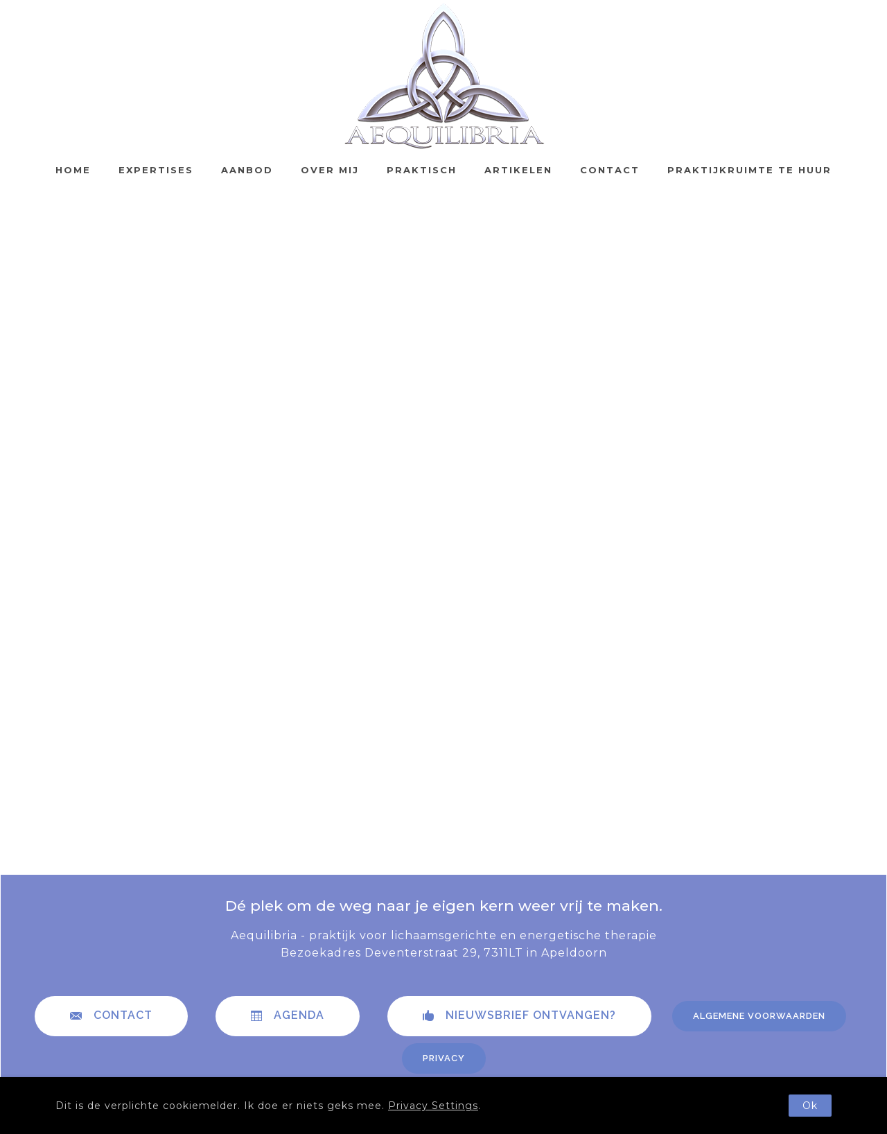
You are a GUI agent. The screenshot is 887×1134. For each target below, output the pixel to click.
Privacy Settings (433, 1105)
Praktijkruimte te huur (749, 169)
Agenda (287, 1015)
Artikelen (518, 169)
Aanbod (247, 169)
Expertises (155, 169)
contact (111, 1015)
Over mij (330, 169)
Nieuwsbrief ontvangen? (519, 1015)
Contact (610, 169)
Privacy (444, 1058)
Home (73, 169)
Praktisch (422, 169)
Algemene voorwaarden (759, 1016)
